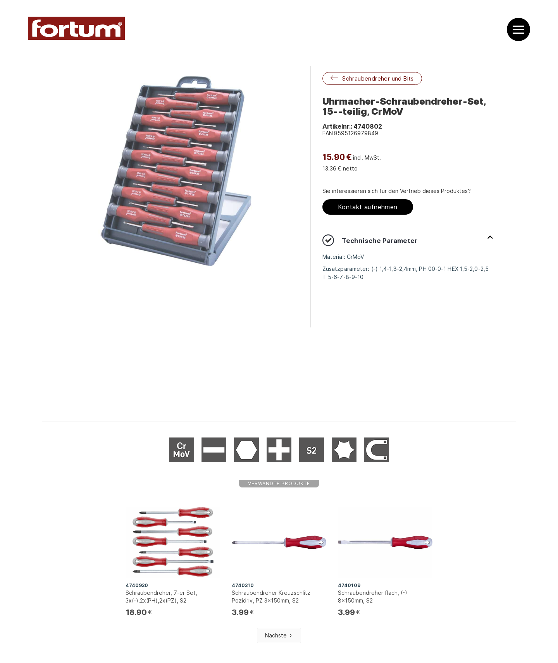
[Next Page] (279, 635)
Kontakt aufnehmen (368, 207)
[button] (518, 29)
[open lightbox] (176, 171)
